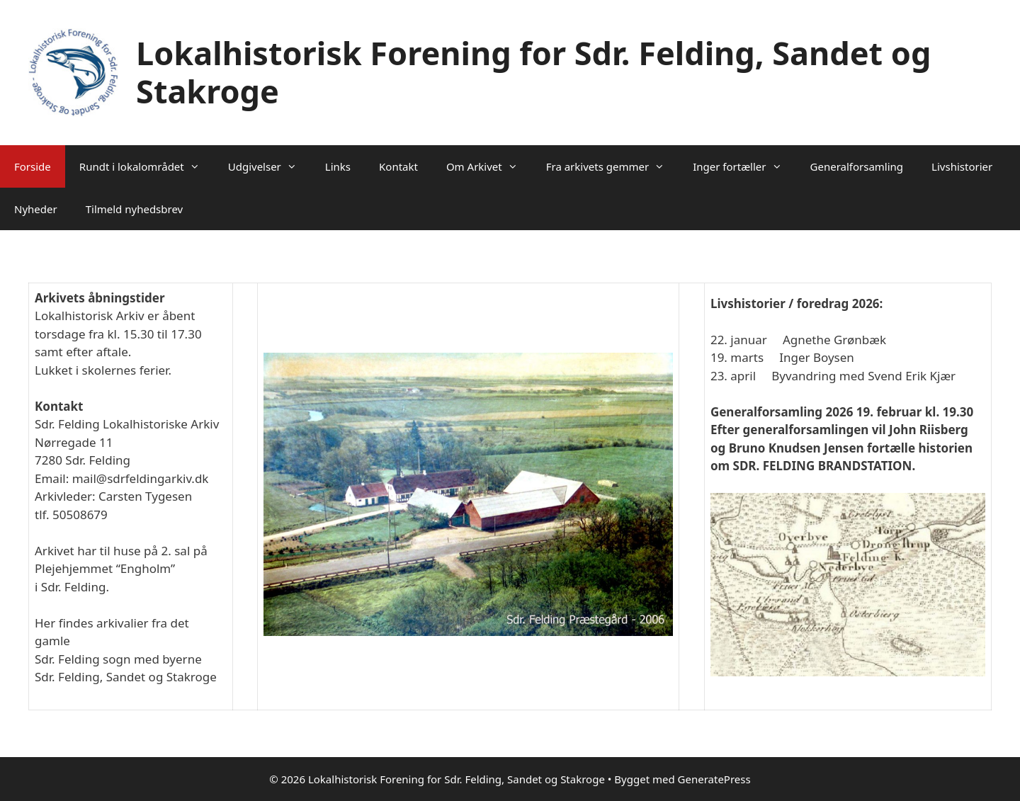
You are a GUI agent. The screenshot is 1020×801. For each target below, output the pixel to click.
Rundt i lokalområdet (146, 166)
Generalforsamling (857, 166)
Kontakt (398, 166)
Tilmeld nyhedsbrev (134, 209)
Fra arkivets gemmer (612, 166)
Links (338, 166)
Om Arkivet (489, 166)
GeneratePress (714, 779)
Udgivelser (269, 166)
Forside (32, 166)
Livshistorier (961, 166)
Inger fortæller (744, 166)
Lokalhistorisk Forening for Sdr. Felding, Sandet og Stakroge (533, 72)
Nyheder (35, 209)
